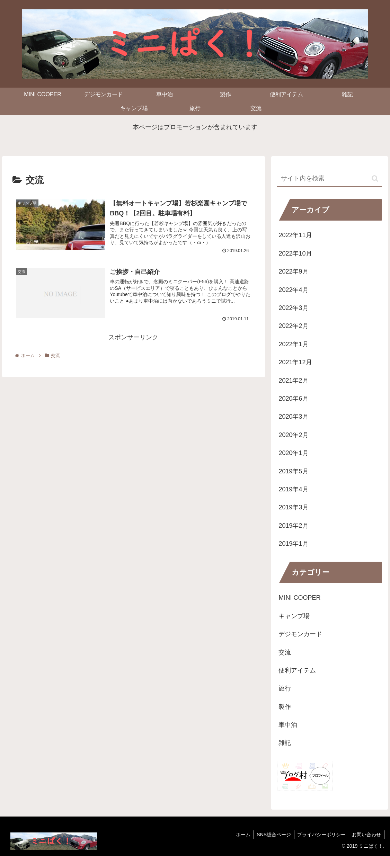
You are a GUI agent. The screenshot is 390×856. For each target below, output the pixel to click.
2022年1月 (293, 344)
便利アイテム (297, 670)
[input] (329, 179)
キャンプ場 (294, 616)
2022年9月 (293, 271)
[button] (375, 178)
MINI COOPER (299, 597)
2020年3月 (293, 416)
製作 (284, 706)
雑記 (284, 742)
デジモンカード (300, 634)
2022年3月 (293, 307)
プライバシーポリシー (320, 834)
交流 (284, 652)
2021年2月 (293, 380)
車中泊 (287, 724)
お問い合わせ (366, 834)
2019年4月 (293, 489)
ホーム (239, 834)
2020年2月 (293, 434)
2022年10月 (295, 253)
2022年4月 (293, 289)
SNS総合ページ (271, 834)
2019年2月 (293, 525)
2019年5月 (293, 471)
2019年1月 (293, 543)
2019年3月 (293, 507)
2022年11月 (295, 235)
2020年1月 (293, 452)
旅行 (284, 688)
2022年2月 (293, 325)
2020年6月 (293, 398)
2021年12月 (295, 362)
